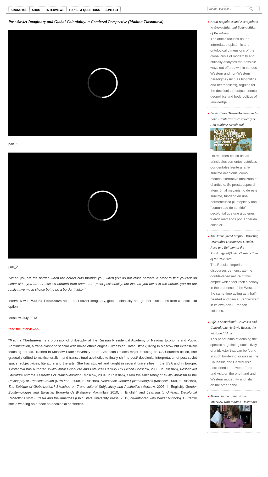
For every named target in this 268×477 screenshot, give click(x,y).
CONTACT (111, 10)
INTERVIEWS (55, 10)
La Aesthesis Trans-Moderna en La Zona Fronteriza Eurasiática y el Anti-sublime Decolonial (234, 119)
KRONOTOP (19, 10)
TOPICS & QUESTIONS (84, 10)
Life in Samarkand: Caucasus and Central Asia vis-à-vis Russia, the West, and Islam (233, 327)
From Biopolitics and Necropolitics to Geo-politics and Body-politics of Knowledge (234, 27)
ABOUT (37, 10)
